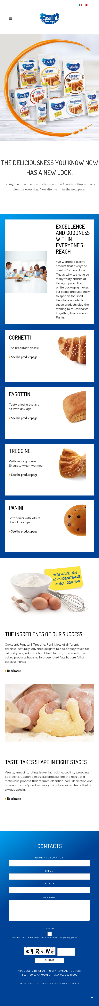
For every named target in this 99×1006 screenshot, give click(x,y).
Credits (74, 983)
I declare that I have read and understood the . (44, 937)
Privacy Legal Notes (54, 983)
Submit (49, 960)
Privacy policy (29, 983)
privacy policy (70, 937)
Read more (13, 671)
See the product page (23, 357)
